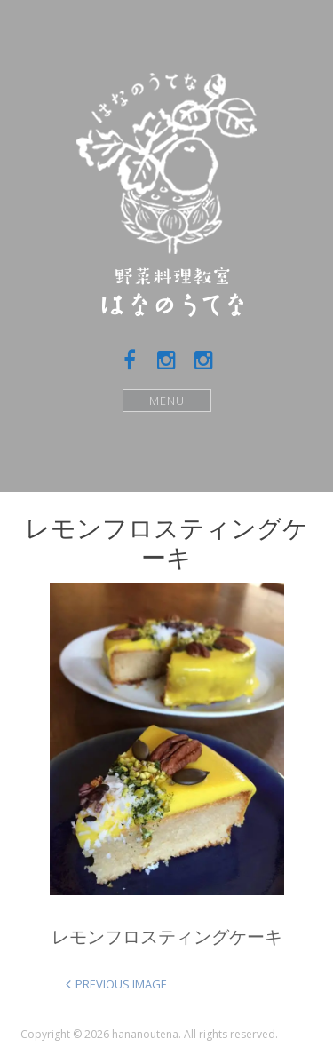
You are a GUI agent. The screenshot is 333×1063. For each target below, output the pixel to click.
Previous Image (121, 984)
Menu (166, 400)
